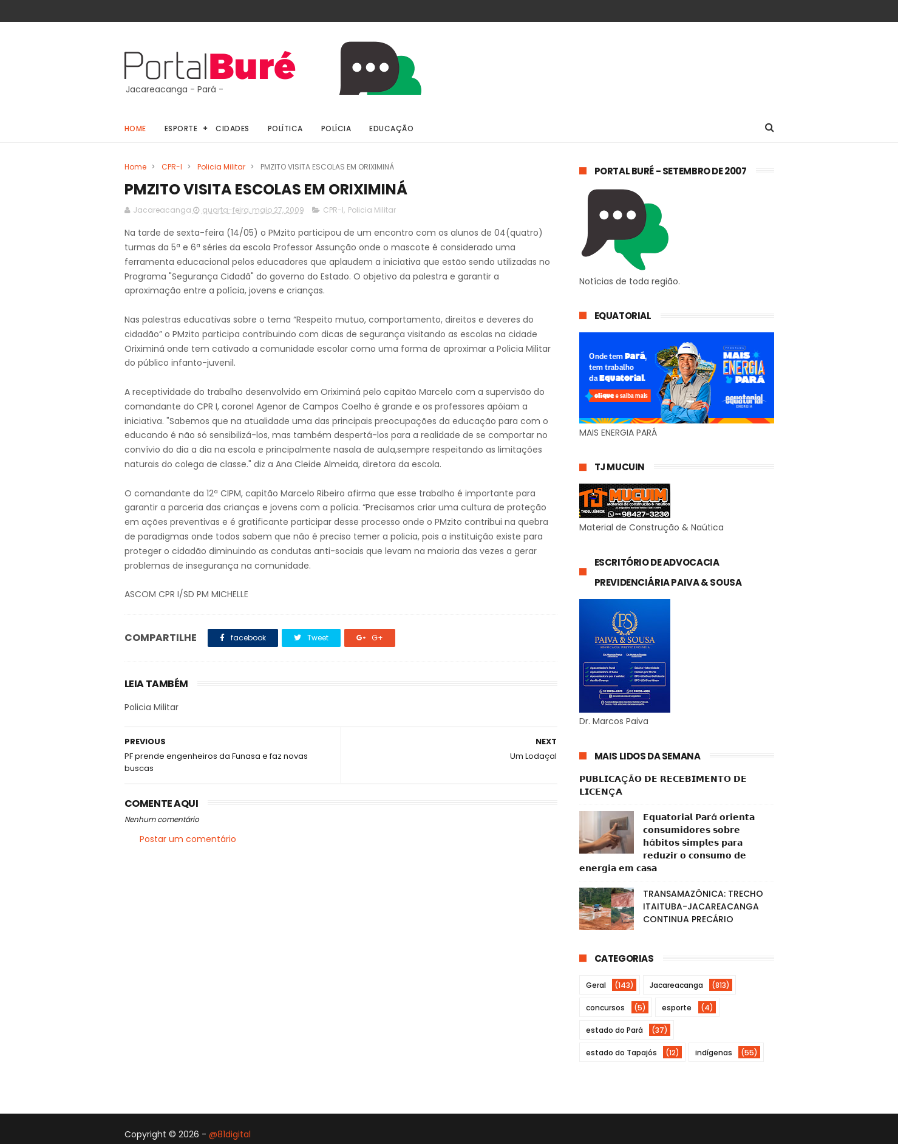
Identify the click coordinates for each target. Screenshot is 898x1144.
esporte (677, 1007)
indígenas (713, 1052)
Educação (391, 128)
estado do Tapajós (621, 1052)
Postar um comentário (188, 839)
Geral (596, 985)
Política (285, 128)
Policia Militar (221, 167)
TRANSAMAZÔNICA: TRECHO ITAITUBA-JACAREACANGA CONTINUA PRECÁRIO (703, 906)
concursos (605, 1007)
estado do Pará (614, 1030)
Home (135, 128)
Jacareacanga (676, 985)
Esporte (181, 128)
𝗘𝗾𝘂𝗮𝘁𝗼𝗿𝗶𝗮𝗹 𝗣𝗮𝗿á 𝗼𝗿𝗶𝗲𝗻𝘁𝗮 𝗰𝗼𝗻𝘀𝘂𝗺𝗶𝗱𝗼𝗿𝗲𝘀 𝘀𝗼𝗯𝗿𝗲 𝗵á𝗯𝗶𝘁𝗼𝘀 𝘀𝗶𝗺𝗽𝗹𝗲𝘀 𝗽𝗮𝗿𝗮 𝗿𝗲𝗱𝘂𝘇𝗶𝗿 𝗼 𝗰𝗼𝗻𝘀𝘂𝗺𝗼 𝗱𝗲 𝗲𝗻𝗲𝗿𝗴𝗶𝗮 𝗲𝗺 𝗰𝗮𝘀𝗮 (667, 842)
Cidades (233, 128)
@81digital (230, 1134)
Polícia (336, 128)
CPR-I (172, 167)
